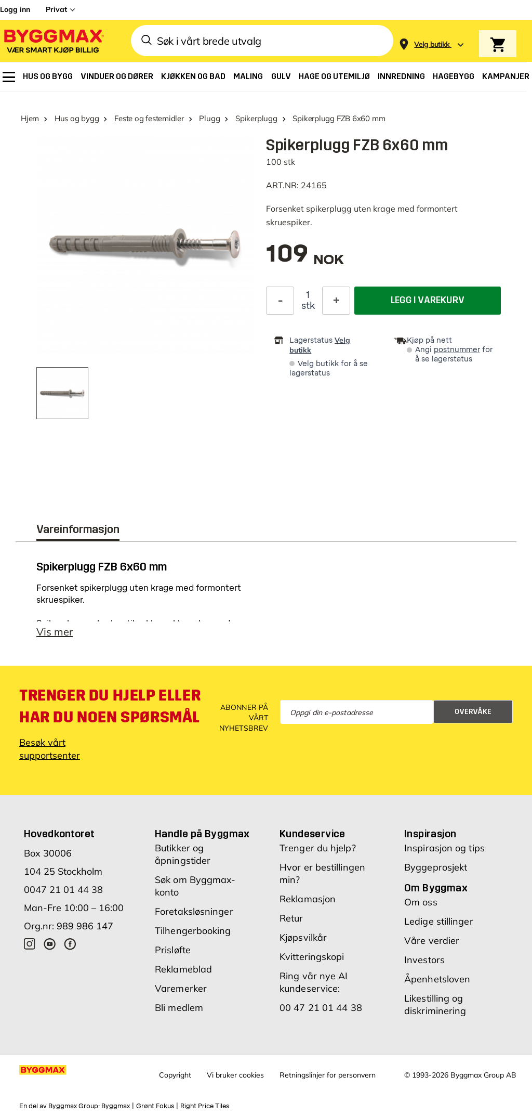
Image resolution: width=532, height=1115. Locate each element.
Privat (56, 9)
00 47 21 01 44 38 (321, 1008)
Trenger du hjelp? (318, 848)
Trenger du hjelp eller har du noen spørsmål (110, 706)
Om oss (420, 902)
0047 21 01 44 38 (63, 890)
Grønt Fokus (155, 1106)
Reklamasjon (308, 899)
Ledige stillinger (438, 921)
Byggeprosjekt (435, 867)
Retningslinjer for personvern (328, 1075)
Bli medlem (179, 1008)
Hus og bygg (77, 118)
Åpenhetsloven (437, 979)
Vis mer (54, 631)
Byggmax (115, 1106)
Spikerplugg (256, 118)
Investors (424, 960)
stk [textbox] (308, 306)
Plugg (209, 118)
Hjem (30, 118)
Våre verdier (431, 941)
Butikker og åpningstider (182, 854)
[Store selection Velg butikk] (432, 44)
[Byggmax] (53, 41)
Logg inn (15, 9)
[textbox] (305, 258)
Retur (291, 918)
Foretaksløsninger (194, 911)
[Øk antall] (336, 301)
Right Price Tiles (204, 1106)
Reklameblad (183, 969)
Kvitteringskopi (312, 957)
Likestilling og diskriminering (435, 1004)
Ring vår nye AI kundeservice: (314, 982)
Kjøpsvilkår (303, 937)
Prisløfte (173, 950)
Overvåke (473, 711)
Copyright (175, 1075)
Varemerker (181, 988)
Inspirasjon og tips (444, 848)
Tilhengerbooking (193, 931)
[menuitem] (9, 77)
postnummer (457, 349)
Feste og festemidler (149, 118)
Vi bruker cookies (235, 1075)
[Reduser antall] (280, 301)
